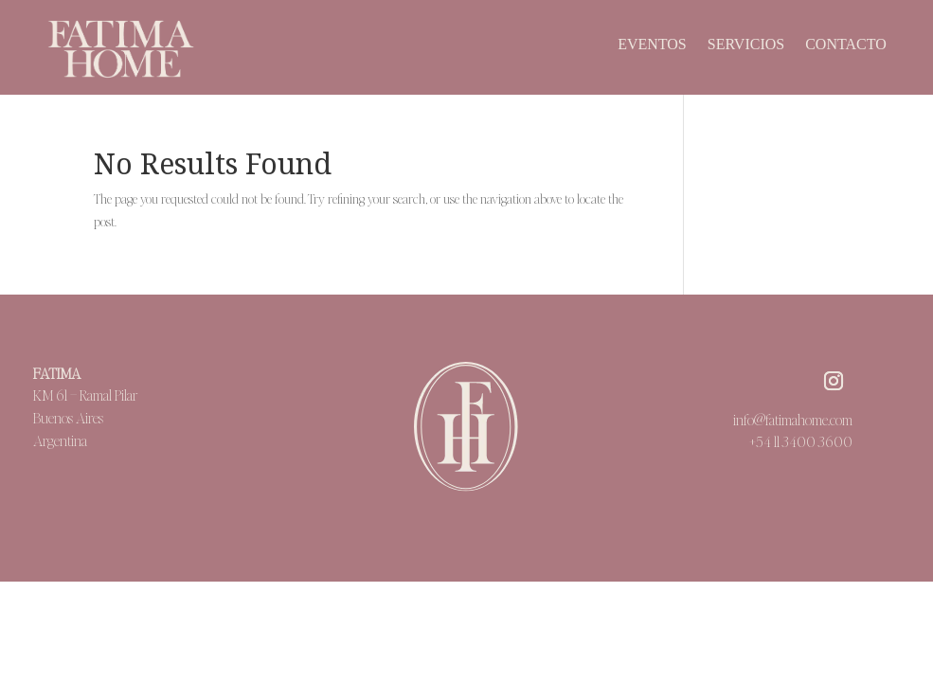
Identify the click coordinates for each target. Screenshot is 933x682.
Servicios (746, 45)
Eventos (652, 45)
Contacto (846, 45)
